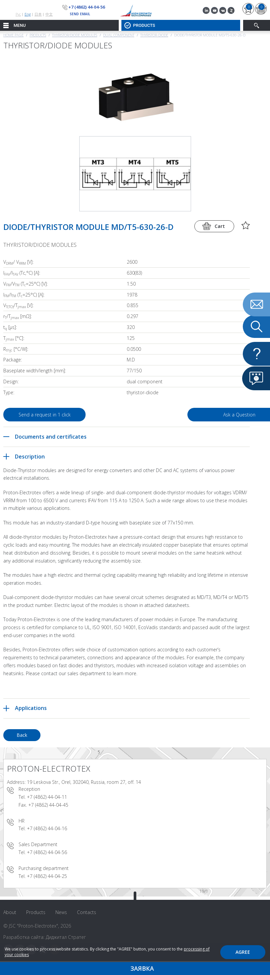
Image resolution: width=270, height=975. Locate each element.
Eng (28, 14)
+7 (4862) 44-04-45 (48, 805)
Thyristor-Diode (154, 34)
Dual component (118, 34)
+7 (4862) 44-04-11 (47, 797)
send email (80, 14)
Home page (13, 34)
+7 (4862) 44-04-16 (47, 828)
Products (38, 34)
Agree (243, 952)
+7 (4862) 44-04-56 (86, 7)
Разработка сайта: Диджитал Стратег (44, 937)
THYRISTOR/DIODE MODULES (74, 34)
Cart (220, 226)
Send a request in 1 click (45, 414)
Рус (18, 14)
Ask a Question (198, 414)
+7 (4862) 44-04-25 (47, 876)
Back (22, 735)
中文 (49, 14)
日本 (38, 14)
